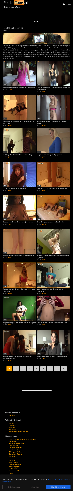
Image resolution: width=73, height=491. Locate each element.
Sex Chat (12, 460)
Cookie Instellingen (14, 487)
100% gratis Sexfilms (15, 452)
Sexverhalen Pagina (15, 454)
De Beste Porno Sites (15, 448)
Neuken (11, 473)
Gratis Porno (13, 469)
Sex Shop (12, 415)
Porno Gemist (13, 462)
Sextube (11, 423)
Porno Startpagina (15, 464)
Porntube (12, 427)
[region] (36, 483)
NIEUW (5, 31)
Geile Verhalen (13, 445)
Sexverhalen (13, 441)
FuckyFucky (12, 425)
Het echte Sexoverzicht (16, 443)
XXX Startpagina (14, 467)
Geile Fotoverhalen (15, 450)
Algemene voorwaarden (55, 479)
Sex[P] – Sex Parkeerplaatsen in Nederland (22, 439)
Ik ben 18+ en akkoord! (58, 487)
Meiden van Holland (15, 471)
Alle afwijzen (35, 487)
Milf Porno (12, 429)
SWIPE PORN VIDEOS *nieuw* (18, 431)
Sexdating (12, 456)
